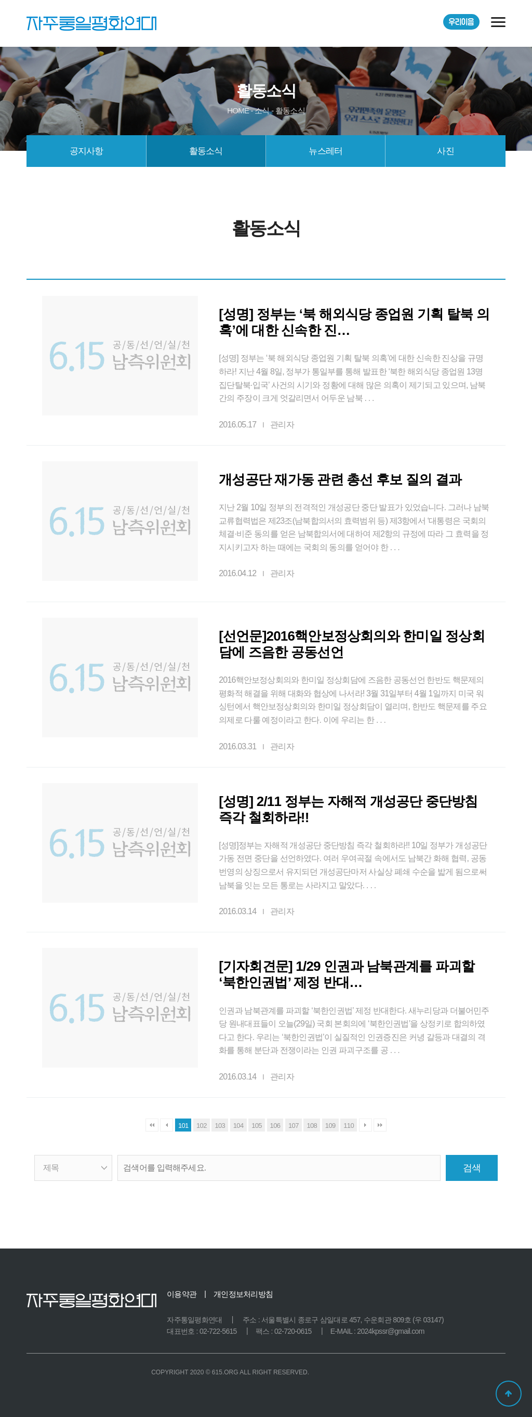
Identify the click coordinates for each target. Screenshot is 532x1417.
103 (220, 1125)
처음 (151, 1125)
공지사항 (86, 151)
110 (348, 1125)
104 (238, 1125)
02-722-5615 (218, 1331)
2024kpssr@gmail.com (390, 1331)
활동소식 (206, 151)
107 (293, 1125)
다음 (365, 1125)
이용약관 (181, 1294)
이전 (166, 1125)
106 (275, 1125)
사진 (445, 151)
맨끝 (380, 1125)
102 (201, 1125)
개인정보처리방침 (243, 1294)
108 (312, 1125)
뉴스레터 (325, 151)
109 (330, 1125)
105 (256, 1125)
